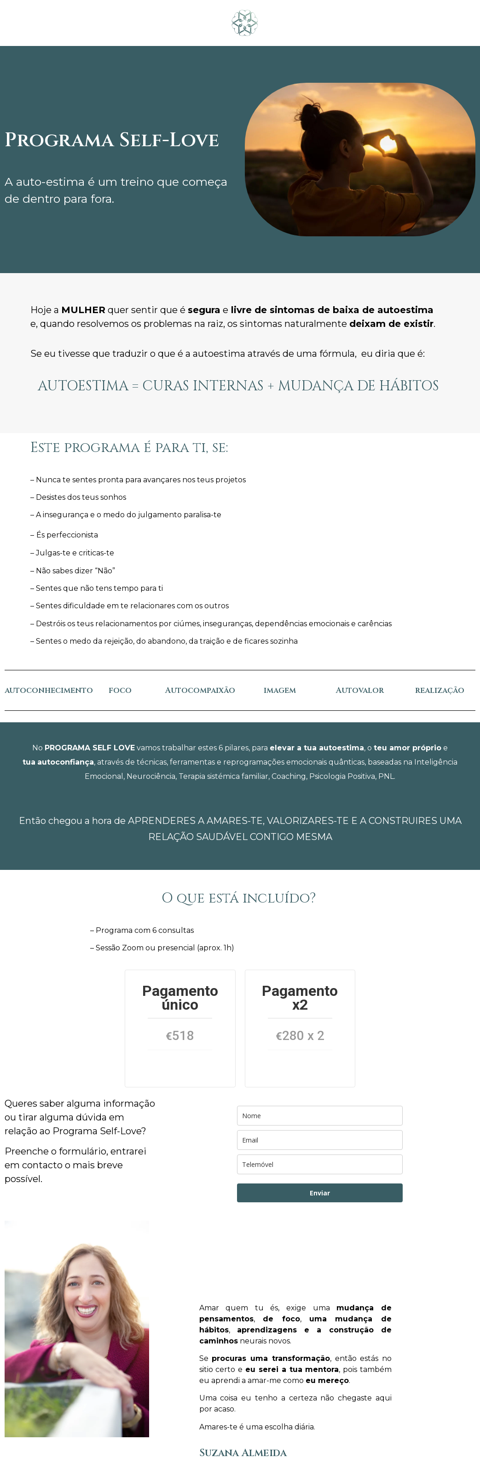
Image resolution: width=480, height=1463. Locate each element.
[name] (320, 1116)
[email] (320, 1140)
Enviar (320, 1193)
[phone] (320, 1164)
